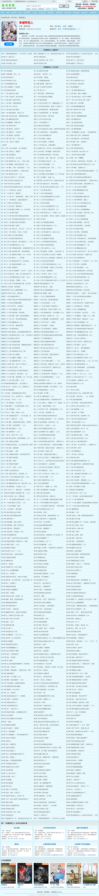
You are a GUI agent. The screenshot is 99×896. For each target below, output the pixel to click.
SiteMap (59, 892)
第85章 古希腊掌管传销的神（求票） (77, 802)
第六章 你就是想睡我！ (73, 74)
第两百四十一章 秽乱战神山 (10, 328)
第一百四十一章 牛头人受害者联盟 (77, 219)
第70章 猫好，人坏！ (7, 622)
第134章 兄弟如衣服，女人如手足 (44, 689)
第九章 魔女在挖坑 (72, 77)
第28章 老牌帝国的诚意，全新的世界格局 (85, 855)
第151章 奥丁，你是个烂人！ (10, 709)
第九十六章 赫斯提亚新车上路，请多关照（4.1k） (16, 483)
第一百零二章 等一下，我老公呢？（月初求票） (16, 490)
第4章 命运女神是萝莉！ (74, 715)
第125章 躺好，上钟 (72, 512)
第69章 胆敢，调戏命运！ (74, 618)
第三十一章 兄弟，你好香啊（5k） (44, 412)
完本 (20, 12)
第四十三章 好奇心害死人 (74, 113)
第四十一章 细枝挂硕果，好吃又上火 (12, 113)
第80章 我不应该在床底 (41, 631)
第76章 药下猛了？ (7, 628)
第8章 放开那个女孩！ (41, 554)
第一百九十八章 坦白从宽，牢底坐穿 (77, 280)
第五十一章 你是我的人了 (42, 122)
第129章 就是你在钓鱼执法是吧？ (76, 683)
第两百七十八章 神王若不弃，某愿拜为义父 (47, 367)
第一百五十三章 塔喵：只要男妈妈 (77, 232)
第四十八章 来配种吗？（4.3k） (11, 432)
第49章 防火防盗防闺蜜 (73, 763)
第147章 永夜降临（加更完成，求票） (78, 702)
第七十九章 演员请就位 (8, 154)
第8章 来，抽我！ (6, 722)
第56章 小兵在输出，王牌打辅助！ (44, 606)
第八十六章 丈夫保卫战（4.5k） (76, 470)
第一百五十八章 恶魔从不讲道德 (44, 238)
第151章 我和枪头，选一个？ (43, 541)
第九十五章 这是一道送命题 (42, 171)
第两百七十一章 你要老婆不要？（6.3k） (14, 361)
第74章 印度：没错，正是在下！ (11, 792)
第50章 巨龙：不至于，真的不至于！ (45, 599)
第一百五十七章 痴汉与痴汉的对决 (12, 238)
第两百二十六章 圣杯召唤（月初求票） (13, 312)
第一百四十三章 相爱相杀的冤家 (44, 222)
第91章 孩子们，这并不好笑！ (75, 60)
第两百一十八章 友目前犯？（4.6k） (45, 303)
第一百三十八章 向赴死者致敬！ (76, 216)
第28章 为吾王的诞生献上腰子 (75, 741)
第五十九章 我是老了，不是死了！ (12, 132)
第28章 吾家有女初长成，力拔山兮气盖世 (14, 577)
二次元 (34, 12)
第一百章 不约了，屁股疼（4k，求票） (46, 486)
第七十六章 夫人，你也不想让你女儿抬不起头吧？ (49, 461)
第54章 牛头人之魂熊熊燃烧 (75, 602)
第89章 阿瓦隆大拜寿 (40, 63)
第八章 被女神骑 (71, 386)
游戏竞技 (50, 12)
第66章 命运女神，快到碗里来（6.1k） (78, 615)
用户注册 (94, 1)
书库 (7, 12)
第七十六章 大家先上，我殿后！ (11, 151)
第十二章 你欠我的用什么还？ (75, 80)
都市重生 (59, 12)
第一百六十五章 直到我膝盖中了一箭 (77, 245)
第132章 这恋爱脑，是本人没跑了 (11, 522)
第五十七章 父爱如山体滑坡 (10, 441)
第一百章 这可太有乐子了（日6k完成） (13, 177)
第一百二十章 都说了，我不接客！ (12, 509)
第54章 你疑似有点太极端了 (42, 770)
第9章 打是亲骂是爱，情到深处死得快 (78, 554)
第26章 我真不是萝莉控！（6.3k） (44, 573)
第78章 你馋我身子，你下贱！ (43, 796)
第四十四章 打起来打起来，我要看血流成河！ (15, 116)
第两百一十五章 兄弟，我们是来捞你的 (46, 299)
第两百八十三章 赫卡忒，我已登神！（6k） (14, 374)
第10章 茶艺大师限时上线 (74, 722)
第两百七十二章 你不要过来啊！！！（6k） (47, 361)
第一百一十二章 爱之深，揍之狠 (11, 190)
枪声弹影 (70, 885)
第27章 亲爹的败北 (72, 573)
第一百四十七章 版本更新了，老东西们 (78, 225)
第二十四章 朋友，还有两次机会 (44, 93)
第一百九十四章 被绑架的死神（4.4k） (46, 277)
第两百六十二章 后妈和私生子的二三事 (13, 351)
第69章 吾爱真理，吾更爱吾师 (43, 786)
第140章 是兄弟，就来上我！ (75, 528)
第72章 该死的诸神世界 (41, 789)
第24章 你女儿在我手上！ (74, 570)
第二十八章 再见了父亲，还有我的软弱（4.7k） (48, 409)
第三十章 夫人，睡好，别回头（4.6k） (13, 412)
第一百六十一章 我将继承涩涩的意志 (45, 241)
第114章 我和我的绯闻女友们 (75, 667)
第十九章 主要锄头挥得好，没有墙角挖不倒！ (48, 399)
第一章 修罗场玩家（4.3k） (42, 380)
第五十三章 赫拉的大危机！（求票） (77, 435)
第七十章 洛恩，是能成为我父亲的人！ (46, 454)
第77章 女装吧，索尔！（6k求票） (44, 628)
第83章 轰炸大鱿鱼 (7, 802)
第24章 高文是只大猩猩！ (42, 738)
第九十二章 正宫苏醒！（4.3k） (76, 477)
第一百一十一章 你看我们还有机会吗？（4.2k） (16, 499)
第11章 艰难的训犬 (39, 557)
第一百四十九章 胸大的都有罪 (43, 229)
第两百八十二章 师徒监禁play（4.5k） (78, 370)
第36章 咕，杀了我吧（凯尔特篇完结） (46, 751)
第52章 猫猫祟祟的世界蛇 (9, 602)
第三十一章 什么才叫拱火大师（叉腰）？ (79, 100)
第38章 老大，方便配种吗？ (42, 586)
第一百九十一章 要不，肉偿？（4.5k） (46, 274)
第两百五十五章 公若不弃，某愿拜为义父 (79, 341)
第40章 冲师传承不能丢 (73, 754)
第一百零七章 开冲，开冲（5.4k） (76, 493)
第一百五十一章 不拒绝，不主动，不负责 (14, 232)
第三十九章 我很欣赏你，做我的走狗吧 (46, 109)
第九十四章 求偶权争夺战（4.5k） (44, 480)
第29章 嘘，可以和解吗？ (42, 577)
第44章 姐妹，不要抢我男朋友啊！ (12, 760)
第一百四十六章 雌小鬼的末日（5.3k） (46, 225)
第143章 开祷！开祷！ (73, 531)
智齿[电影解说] (39, 885)
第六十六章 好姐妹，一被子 (10, 451)
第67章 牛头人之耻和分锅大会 (75, 783)
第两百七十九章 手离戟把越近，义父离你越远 (80, 367)
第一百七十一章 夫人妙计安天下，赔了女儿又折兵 (82, 251)
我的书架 (54, 9)
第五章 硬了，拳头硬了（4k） (43, 74)
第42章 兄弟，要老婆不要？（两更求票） (47, 757)
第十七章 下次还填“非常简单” (43, 87)
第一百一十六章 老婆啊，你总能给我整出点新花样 (82, 502)
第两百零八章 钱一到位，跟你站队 (12, 293)
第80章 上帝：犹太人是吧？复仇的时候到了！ (15, 799)
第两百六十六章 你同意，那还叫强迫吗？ (47, 354)
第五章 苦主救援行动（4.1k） (75, 383)
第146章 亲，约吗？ (40, 702)
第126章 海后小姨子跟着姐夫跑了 (11, 515)
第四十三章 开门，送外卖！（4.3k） (45, 425)
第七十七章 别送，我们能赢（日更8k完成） (47, 151)
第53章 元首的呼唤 (7, 770)
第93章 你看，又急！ (72, 644)
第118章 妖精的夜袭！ (8, 673)
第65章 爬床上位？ (39, 615)
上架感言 (4, 145)
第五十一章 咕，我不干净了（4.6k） (12, 435)
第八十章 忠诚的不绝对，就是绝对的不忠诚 (80, 464)
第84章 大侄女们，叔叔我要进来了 (77, 635)
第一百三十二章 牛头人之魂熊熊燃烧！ (78, 209)
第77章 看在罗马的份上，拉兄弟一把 (12, 796)
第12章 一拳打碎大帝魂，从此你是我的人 (47, 725)
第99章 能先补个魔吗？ (73, 651)
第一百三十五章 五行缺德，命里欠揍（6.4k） (80, 212)
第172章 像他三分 (12, 855)
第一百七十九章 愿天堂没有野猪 (44, 261)
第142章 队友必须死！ (41, 531)
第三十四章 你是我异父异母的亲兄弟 (45, 415)
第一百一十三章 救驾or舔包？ (43, 190)
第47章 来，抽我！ (39, 596)
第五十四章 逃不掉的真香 (42, 125)
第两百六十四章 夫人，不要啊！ (76, 351)
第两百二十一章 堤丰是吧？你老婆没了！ (47, 306)
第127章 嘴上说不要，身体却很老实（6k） (47, 515)
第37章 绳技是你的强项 (8, 586)
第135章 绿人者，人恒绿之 (74, 689)
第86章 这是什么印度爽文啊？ (10, 805)
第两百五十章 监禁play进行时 (10, 338)
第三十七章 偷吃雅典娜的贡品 (75, 106)
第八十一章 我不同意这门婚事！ (76, 154)
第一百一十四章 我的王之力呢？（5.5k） (14, 502)
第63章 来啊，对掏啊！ (41, 780)
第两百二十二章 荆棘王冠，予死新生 (77, 306)
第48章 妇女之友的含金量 (42, 763)
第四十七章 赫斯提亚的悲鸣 (10, 119)
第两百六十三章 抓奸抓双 (42, 351)
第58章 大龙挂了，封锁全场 (10, 609)
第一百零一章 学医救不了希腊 (75, 486)
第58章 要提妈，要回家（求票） (76, 773)
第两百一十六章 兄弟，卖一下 (75, 299)
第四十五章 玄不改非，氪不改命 (44, 116)
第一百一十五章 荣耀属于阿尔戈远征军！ (47, 502)
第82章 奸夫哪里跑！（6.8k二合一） (12, 635)
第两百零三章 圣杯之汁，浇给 (43, 287)
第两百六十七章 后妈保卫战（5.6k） (77, 354)
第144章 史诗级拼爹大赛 (8, 535)
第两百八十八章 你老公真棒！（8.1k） (13, 380)
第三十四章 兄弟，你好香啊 (75, 103)
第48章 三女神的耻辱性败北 (75, 596)
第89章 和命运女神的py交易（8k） (44, 641)
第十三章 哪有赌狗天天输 (9, 84)
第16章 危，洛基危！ (7, 564)
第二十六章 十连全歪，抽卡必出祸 (12, 96)
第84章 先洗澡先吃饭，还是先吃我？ (45, 802)
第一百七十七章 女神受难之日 (75, 258)
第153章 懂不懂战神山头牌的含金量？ (78, 709)
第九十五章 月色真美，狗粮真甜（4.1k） (79, 480)
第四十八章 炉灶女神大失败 (42, 119)
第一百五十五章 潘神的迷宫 (42, 235)
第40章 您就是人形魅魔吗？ (10, 589)
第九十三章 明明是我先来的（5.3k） (12, 480)
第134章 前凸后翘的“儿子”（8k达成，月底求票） (81, 522)
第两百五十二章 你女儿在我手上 (76, 338)
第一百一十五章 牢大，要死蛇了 (11, 193)
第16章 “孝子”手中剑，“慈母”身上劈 (77, 728)
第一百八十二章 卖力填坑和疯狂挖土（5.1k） (48, 264)
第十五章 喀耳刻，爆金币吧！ (75, 84)
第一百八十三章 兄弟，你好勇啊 (76, 264)
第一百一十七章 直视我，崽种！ (11, 506)
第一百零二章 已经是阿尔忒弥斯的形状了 (79, 177)
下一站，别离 (55, 885)
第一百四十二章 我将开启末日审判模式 (13, 222)
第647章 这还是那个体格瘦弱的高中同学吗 (52, 855)
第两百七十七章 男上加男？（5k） (12, 367)
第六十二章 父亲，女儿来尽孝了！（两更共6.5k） (81, 444)
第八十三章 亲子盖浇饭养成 (75, 467)
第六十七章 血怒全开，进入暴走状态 (77, 138)
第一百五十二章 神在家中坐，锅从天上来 (47, 232)
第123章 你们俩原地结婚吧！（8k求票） (78, 676)
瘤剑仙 (17, 844)
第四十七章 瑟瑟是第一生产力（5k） (77, 428)
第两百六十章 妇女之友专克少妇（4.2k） (46, 348)
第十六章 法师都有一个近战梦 (10, 87)
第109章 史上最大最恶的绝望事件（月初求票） (16, 664)
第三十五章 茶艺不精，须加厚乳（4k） (78, 415)
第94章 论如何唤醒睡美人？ (10, 647)
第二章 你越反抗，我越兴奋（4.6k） (77, 380)
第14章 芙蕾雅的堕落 (40, 560)
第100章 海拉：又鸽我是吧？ (10, 654)
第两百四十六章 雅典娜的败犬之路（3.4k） (79, 332)
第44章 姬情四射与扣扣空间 (42, 593)
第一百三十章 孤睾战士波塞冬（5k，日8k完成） (16, 209)
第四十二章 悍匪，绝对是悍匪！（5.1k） (14, 425)
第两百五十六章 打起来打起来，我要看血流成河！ (17, 345)
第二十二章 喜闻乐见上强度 (10, 93)
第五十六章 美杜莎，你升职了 (10, 129)
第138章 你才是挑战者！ (74, 693)
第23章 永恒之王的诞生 (8, 738)
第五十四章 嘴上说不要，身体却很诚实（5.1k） (16, 438)
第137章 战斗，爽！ (40, 693)
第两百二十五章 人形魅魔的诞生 (76, 309)
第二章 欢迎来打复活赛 (41, 71)
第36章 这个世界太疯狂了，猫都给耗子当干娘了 (81, 583)
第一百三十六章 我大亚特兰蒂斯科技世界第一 (15, 216)
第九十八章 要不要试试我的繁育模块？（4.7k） (81, 483)
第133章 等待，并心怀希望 (42, 522)
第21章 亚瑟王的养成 (40, 734)
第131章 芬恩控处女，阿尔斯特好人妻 (45, 686)
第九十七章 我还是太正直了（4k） (12, 174)
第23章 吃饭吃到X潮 (40, 570)
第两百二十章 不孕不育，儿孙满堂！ (12, 306)
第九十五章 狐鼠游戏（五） (81, 838)
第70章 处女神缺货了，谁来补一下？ (77, 786)
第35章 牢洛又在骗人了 (8, 751)
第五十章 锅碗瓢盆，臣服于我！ (11, 122)
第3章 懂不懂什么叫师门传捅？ (43, 715)
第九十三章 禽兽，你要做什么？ (76, 167)
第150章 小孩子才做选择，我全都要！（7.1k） (80, 705)
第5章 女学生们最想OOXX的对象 (11, 718)
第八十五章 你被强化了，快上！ (44, 470)
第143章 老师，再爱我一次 (42, 699)
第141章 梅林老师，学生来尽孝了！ (77, 696)
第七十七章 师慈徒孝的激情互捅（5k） (78, 461)
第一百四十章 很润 (39, 219)
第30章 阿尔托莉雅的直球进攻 (43, 744)
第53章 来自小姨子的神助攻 (42, 602)
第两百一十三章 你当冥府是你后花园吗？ (79, 296)
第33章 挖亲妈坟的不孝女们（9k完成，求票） (48, 747)
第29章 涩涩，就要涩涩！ (9, 744)
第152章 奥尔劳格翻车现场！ (43, 709)
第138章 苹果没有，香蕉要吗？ (11, 528)
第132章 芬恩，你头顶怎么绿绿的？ (77, 686)
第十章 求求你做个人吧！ (9, 80)
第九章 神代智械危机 (7, 390)
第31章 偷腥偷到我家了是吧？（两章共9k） (80, 744)
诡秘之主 (20, 885)
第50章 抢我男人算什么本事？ (10, 767)
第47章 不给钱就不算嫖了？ (10, 763)
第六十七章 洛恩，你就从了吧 (43, 451)
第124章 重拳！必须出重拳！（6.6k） (13, 680)
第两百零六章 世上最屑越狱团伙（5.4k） (46, 290)
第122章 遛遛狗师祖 (72, 509)
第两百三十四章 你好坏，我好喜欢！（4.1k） (80, 319)
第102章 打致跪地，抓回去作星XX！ (77, 654)
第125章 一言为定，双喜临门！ (43, 680)
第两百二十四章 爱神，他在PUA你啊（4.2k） (48, 309)
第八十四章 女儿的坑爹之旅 (10, 470)
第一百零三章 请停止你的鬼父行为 (12, 180)
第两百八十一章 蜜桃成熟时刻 (43, 370)
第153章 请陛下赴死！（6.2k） (10, 544)
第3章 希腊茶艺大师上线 (74, 548)
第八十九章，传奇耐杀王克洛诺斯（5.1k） (79, 473)
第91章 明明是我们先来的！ (10, 644)
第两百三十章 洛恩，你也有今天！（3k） (47, 316)
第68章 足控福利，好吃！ (42, 618)
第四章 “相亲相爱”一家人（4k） (11, 74)
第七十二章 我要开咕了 (73, 145)
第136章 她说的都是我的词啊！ (43, 525)
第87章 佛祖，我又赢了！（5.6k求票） (46, 805)
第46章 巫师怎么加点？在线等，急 (12, 596)
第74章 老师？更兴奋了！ (42, 625)
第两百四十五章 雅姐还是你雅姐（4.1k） (46, 332)
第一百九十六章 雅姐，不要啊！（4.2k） (14, 280)
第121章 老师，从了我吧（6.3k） (11, 676)
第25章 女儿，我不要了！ (9, 573)
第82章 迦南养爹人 (72, 799)
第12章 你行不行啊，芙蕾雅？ (75, 557)
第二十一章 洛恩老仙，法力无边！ (12, 403)
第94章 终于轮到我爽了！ (74, 57)
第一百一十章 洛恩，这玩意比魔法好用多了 (80, 496)
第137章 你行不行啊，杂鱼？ (75, 525)
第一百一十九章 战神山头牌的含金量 (77, 506)
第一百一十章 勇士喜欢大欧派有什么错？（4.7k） (49, 187)
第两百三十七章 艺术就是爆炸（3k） (77, 322)
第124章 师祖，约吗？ (41, 512)
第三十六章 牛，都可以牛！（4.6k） (12, 419)
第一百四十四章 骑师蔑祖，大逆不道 (77, 222)
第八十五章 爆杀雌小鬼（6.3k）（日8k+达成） (15, 161)
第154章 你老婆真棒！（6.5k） (43, 544)
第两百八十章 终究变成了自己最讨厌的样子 (14, 370)
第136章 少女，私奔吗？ (8, 693)
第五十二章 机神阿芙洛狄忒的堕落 (44, 435)
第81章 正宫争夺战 (39, 799)
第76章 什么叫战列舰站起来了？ (76, 792)
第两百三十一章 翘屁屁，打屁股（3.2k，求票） (81, 316)
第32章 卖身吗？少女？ (41, 580)
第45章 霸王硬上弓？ (40, 760)
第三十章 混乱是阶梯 (40, 100)
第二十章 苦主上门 (39, 90)
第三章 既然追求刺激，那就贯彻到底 (77, 71)
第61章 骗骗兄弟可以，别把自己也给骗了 (14, 612)
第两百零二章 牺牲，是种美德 (10, 287)
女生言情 (42, 12)
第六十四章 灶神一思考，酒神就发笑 (77, 135)
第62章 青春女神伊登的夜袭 (42, 612)
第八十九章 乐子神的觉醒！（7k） (44, 164)
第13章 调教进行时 (7, 560)
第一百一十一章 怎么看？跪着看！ (77, 187)
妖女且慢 (16, 828)
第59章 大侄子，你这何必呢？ (43, 609)
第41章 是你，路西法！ (8, 757)
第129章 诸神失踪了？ (8, 519)
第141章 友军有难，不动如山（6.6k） (13, 531)
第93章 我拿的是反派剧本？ (10, 60)
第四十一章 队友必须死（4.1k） (76, 422)
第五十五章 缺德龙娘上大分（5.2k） (45, 438)
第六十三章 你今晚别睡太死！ (43, 135)
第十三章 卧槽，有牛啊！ (42, 393)
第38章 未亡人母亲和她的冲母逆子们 (12, 754)
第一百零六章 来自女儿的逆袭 (10, 183)
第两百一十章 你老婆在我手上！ (11, 296)
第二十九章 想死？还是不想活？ (11, 100)
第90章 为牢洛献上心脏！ (9, 63)
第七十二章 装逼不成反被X (9, 457)
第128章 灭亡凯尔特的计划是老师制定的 (46, 683)
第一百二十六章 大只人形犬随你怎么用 (78, 203)
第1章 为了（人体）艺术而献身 (76, 712)
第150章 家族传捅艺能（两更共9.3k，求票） (15, 541)
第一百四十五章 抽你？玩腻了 (10, 225)
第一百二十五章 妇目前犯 (42, 203)
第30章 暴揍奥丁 (71, 577)
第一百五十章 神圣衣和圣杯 (75, 229)
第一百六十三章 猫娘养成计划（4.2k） (13, 245)
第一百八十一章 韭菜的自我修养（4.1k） (14, 264)
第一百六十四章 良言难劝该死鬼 (44, 245)
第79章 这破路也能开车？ (74, 796)
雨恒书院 (11, 6)
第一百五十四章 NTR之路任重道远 (12, 235)
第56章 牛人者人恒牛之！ (9, 773)
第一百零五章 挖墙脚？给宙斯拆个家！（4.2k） (16, 493)
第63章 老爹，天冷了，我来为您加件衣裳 (79, 612)
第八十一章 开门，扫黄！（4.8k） (11, 467)
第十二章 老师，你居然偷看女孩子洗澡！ (14, 393)
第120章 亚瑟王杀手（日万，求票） (77, 673)
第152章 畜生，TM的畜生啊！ (75, 541)
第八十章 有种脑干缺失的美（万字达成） (47, 154)
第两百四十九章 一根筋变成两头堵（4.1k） (79, 335)
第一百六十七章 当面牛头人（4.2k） (45, 248)
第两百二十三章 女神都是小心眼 (11, 309)
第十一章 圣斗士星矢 (72, 390)
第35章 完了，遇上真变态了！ (43, 583)
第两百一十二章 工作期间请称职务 (44, 296)
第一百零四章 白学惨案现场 (75, 490)
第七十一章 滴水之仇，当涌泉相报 (44, 145)
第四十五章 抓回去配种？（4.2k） (11, 428)
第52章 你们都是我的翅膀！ (75, 767)
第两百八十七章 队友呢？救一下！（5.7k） (79, 377)
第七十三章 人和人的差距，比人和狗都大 (14, 148)
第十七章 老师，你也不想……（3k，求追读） (80, 396)
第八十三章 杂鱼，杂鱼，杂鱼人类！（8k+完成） (49, 158)
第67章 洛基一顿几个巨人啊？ (10, 618)
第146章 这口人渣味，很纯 (74, 535)
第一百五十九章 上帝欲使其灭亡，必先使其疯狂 (81, 238)
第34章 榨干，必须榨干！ (9, 583)
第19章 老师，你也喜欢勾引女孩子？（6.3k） (80, 731)
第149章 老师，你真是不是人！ (43, 705)
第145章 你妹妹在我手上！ (9, 702)
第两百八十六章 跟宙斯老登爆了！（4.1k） (47, 377)
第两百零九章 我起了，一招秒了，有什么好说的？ (82, 293)
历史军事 (27, 12)
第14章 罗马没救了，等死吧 (10, 728)
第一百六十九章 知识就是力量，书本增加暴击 (15, 251)
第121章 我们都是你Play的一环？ (44, 509)
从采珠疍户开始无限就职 (82, 844)
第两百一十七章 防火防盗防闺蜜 (11, 303)
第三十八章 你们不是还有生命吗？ (77, 419)
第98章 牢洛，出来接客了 (42, 651)
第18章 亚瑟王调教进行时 (42, 731)
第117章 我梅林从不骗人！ (74, 670)
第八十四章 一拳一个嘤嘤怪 (75, 158)
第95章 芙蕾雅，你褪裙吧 (42, 647)
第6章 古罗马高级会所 (41, 718)
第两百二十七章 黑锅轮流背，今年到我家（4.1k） (49, 312)
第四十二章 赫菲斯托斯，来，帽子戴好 (46, 113)
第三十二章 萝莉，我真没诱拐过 (11, 103)
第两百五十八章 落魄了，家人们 (76, 345)
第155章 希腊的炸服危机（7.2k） (76, 544)
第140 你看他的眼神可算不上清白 (44, 696)
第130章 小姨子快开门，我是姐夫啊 (45, 519)
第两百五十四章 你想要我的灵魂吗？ (45, 341)
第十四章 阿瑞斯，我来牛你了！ (44, 84)
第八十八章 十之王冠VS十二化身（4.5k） (47, 473)
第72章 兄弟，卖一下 (72, 622)
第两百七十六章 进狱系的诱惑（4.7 (77, 364)
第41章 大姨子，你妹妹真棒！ (43, 589)
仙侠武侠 (93, 12)
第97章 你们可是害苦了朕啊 (10, 651)
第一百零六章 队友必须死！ (42, 493)
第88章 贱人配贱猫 (7, 641)
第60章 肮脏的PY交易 (40, 776)
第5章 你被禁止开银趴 (41, 551)
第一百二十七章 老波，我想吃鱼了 (12, 206)
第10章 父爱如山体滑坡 (8, 557)
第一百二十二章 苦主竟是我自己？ (44, 200)
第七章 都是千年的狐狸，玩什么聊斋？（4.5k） (48, 386)
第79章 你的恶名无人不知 (9, 631)
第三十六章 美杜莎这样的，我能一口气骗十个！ (49, 106)
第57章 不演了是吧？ (40, 773)
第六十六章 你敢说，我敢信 (42, 138)
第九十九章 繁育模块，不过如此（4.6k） (14, 486)
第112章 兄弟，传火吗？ (8, 667)
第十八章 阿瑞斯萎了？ (73, 87)
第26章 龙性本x (6, 741)
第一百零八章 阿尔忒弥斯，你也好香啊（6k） (80, 183)
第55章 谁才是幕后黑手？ (9, 606)
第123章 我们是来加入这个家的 (11, 512)
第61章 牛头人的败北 (72, 776)
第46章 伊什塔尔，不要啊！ (75, 760)
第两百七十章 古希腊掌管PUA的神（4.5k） (79, 357)
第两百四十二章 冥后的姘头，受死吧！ (46, 328)
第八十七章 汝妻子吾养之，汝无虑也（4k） (14, 473)
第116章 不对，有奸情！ (41, 670)
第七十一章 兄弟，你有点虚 (75, 454)
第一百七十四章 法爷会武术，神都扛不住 (79, 254)
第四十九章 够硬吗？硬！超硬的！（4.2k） (47, 432)
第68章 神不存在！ (7, 786)
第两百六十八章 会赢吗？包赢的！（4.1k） (14, 357)
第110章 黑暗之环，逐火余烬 (43, 664)
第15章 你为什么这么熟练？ (42, 728)
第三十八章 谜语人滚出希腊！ (10, 109)
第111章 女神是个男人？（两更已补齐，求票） (80, 664)
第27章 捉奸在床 (39, 741)
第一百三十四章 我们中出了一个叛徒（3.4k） (48, 212)
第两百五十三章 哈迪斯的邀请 (10, 341)
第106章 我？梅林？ (7, 660)
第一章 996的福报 (6, 71)
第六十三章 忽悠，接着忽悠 (10, 448)
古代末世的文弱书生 (49, 828)
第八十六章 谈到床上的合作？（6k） (45, 161)
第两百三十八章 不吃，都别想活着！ (12, 325)
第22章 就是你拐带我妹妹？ (75, 734)
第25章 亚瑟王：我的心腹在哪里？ (77, 738)
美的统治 (4, 885)
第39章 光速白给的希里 (73, 586)
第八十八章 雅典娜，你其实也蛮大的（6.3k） (15, 164)
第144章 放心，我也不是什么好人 (76, 699)
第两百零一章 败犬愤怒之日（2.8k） (77, 283)
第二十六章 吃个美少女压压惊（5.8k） (78, 406)
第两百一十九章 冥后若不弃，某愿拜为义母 (80, 303)
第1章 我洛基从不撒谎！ (8, 548)
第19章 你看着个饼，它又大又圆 (11, 567)
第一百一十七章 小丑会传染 (75, 193)
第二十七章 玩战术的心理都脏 (43, 96)
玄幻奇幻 (84, 12)
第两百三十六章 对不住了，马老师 (44, 322)
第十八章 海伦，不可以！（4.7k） (11, 399)
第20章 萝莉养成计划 (40, 567)
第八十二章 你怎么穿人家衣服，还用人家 (47, 467)
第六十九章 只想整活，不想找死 (44, 142)
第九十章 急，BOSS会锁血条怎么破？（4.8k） (15, 477)
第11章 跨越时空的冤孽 (8, 725)
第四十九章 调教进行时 (73, 119)
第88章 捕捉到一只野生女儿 (75, 63)
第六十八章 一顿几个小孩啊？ (10, 142)
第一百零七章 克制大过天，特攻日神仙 (46, 183)
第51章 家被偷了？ (39, 767)
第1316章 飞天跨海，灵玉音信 (16, 838)
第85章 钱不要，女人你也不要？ (11, 638)
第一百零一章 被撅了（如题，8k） (44, 177)
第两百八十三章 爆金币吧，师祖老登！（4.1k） (48, 374)
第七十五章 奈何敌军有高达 (75, 148)
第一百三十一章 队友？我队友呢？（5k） (47, 209)
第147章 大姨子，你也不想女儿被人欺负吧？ (15, 538)
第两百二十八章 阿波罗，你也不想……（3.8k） (81, 312)
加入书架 (9, 44)
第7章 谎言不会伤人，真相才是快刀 (12, 554)
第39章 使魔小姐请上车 (41, 754)
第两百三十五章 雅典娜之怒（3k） (12, 322)
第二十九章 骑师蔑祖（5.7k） (75, 409)
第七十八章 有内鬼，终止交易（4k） (77, 151)
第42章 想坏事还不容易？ (74, 589)
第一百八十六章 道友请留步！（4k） (77, 267)
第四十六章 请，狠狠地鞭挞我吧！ (77, 116)
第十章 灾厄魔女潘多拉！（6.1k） (44, 390)
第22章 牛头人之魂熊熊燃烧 (10, 570)
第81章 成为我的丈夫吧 (73, 631)
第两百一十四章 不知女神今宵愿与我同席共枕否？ (17, 299)
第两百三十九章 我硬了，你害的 (44, 325)
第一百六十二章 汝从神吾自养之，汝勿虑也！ (80, 241)
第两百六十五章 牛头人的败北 (10, 354)
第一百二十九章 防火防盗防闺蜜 (76, 206)
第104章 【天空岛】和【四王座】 (44, 657)
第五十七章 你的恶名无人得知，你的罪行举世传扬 (49, 129)
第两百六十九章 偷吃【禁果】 (43, 357)
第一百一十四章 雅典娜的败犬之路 (77, 190)
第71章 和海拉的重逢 (40, 622)
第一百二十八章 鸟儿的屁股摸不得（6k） (47, 206)
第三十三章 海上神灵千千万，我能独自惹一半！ (49, 103)
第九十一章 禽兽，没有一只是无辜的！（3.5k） (16, 167)
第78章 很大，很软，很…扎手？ (76, 628)
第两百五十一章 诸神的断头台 (43, 338)
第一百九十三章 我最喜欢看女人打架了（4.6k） (16, 277)
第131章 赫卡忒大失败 (73, 519)
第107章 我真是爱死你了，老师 (43, 660)
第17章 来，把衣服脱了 (8, 731)
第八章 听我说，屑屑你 (41, 77)
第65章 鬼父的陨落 (7, 783)
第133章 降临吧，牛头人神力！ (11, 689)
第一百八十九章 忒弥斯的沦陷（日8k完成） (80, 270)
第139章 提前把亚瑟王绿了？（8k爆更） (13, 696)
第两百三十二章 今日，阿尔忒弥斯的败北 (14, 319)
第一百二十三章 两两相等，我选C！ (77, 200)
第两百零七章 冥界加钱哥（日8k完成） (78, 290)
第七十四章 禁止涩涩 (72, 457)
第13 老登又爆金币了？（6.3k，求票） (78, 725)
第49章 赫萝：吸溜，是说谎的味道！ (12, 599)
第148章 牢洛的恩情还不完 (9, 705)
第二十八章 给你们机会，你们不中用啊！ (79, 96)
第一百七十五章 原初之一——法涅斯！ (13, 258)
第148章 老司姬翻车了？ (41, 538)
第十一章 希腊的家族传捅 (42, 80)
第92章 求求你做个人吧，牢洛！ (44, 60)
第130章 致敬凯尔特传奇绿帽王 (11, 686)
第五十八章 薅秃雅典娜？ (74, 129)
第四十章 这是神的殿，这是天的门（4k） (47, 422)
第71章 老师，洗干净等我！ (10, 789)
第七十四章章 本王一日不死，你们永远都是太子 (49, 148)
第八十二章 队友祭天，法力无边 (11, 158)
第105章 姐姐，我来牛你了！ (75, 657)
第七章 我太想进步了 (7, 77)
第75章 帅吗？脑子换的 (41, 792)
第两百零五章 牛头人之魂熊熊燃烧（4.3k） (14, 290)
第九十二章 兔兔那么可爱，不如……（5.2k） (48, 167)
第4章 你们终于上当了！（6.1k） (11, 551)
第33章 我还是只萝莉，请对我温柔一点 (78, 580)
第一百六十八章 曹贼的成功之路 (76, 248)
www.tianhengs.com (89, 6)
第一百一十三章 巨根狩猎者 (75, 499)
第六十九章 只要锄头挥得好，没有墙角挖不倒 (15, 454)
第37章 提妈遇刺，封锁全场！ (75, 751)
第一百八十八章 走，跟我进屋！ (44, 270)
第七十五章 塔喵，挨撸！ (9, 461)
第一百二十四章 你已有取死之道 (11, 203)
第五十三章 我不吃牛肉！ (9, 125)
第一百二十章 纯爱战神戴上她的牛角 (77, 196)
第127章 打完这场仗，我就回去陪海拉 (13, 683)
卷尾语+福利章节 (39, 712)
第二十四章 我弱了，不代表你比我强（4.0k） (15, 406)
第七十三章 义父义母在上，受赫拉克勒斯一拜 (48, 457)
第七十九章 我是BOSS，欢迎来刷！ (45, 464)
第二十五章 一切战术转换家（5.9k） (45, 406)
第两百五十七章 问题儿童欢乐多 (44, 345)
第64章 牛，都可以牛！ (73, 780)
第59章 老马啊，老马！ (8, 776)
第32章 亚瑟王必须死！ (8, 747)
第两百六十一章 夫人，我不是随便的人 (78, 348)
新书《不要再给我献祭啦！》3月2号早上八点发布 (16, 53)
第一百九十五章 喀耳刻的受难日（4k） (78, 277)
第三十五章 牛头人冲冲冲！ (10, 106)
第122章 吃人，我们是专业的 (43, 676)
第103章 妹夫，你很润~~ (9, 657)
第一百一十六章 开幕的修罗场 (43, 193)
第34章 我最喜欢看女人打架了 (75, 747)
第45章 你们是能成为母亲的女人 (76, 593)
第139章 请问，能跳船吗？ (42, 528)
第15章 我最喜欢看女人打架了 (75, 560)
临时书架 (48, 9)
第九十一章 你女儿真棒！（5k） (44, 477)
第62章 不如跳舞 (6, 780)
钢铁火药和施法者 (82, 828)
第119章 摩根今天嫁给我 (41, 673)
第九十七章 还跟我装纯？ (42, 483)
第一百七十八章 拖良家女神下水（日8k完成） (15, 261)
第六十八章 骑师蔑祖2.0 (73, 451)
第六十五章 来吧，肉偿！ (74, 448)
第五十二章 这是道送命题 (74, 122)
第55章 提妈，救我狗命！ (74, 770)
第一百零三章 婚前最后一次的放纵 (44, 490)
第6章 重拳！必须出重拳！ (74, 551)
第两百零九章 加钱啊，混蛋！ (43, 293)
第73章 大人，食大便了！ (74, 789)
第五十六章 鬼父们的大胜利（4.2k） (77, 438)
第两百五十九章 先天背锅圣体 (10, 348)
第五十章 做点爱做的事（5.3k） (76, 432)
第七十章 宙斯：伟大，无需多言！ (77, 142)
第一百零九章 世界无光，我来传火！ (45, 496)
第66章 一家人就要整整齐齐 (42, 783)
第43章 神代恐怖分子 (72, 757)
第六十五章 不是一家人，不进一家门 (12, 138)
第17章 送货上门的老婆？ (42, 564)
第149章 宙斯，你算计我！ (74, 538)
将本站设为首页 (7, 1)
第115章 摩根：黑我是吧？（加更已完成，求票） (16, 670)
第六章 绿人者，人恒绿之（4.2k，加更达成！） (16, 386)
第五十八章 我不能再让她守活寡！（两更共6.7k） (49, 441)
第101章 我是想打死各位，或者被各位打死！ (48, 654)
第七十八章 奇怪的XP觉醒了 (10, 464)
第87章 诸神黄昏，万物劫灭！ (75, 638)
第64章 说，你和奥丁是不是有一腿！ (12, 615)
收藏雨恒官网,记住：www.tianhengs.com (25, 1)
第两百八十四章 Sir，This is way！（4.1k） (79, 374)
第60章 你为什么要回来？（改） (76, 609)
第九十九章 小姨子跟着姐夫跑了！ (77, 174)
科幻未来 (67, 12)
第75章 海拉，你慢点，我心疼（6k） (77, 625)
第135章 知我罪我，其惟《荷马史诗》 (13, 525)
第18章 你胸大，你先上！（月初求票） (78, 564)
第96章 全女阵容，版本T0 (74, 647)
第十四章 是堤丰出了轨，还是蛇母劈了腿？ (80, 393)
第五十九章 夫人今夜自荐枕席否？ (77, 441)
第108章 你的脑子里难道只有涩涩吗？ (78, 660)
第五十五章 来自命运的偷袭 (75, 125)
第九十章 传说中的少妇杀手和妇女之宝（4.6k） (81, 164)
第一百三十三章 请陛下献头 (10, 212)
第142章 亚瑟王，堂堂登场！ (10, 699)
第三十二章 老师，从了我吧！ (75, 412)
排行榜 (14, 12)
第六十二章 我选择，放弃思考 (10, 135)
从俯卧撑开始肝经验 (49, 844)
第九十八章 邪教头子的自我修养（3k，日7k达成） (49, 174)
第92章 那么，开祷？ (40, 644)
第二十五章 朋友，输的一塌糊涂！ (77, 93)
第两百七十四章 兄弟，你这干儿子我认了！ (14, 364)
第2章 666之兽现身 (7, 715)
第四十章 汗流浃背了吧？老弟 (75, 109)
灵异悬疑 (76, 12)
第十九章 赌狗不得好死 (8, 90)
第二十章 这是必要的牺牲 (74, 399)
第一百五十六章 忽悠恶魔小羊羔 (76, 235)
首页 (2, 12)
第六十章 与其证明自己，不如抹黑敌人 (46, 132)
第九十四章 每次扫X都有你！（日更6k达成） (15, 171)
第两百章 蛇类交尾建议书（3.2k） (44, 283)
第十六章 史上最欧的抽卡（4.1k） (44, 396)
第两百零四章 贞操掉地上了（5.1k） (77, 287)
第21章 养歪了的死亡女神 (74, 567)
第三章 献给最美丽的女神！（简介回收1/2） (15, 383)
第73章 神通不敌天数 (7, 625)
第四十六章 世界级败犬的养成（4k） (45, 428)
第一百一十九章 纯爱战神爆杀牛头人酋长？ (47, 196)
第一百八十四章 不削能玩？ (10, 267)
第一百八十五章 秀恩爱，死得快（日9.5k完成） (48, 267)
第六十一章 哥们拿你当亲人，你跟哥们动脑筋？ (49, 444)
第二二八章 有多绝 (46, 838)
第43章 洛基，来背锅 (7, 593)
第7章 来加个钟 (71, 718)
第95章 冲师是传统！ (40, 57)
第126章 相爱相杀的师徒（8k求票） (77, 680)
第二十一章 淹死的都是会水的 (75, 90)
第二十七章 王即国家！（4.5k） (11, 409)
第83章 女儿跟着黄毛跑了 (42, 635)
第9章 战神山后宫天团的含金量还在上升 (46, 722)
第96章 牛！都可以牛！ (8, 57)
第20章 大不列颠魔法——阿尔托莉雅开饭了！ (15, 734)
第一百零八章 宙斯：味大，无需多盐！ (13, 496)
